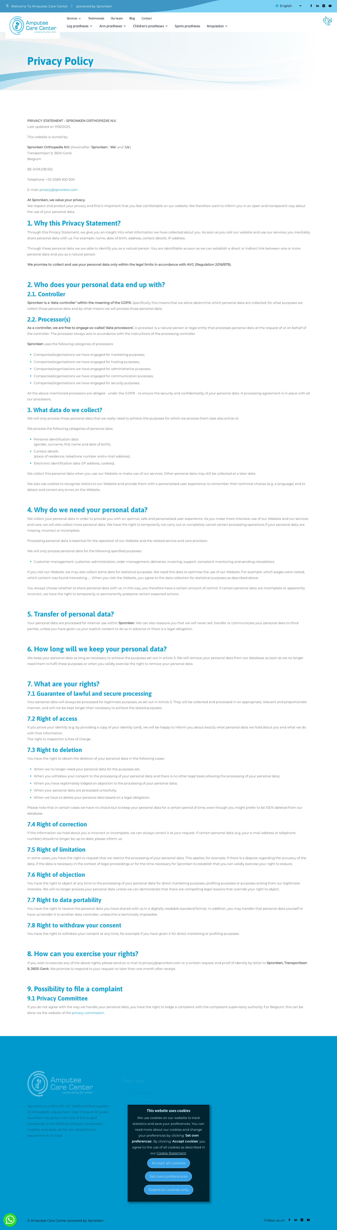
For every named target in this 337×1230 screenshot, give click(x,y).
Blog (132, 18)
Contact (147, 18)
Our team (117, 18)
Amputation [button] (215, 26)
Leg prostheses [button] (78, 26)
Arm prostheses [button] (110, 26)
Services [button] (72, 18)
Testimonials (96, 18)
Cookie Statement (171, 1153)
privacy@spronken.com (58, 193)
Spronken (95, 1220)
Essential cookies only (169, 1189)
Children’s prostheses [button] (148, 26)
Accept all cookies (168, 1163)
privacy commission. (88, 1016)
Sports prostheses (187, 26)
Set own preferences (168, 1176)
